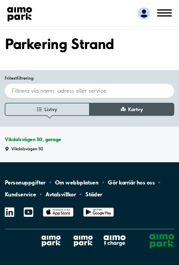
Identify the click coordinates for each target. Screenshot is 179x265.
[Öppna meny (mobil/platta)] (164, 12)
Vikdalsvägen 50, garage (33, 139)
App (58, 207)
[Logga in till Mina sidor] (144, 13)
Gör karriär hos (131, 182)
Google (98, 207)
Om (76, 182)
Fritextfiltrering (19, 78)
